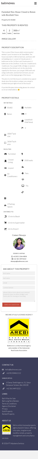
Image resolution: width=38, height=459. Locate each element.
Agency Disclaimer (9, 406)
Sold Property (7, 411)
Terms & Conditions (9, 404)
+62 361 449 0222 (19, 259)
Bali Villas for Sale (9, 398)
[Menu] (34, 3)
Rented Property (8, 414)
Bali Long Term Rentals (10, 401)
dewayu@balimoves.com (19, 261)
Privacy (5, 409)
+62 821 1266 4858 (20, 256)
